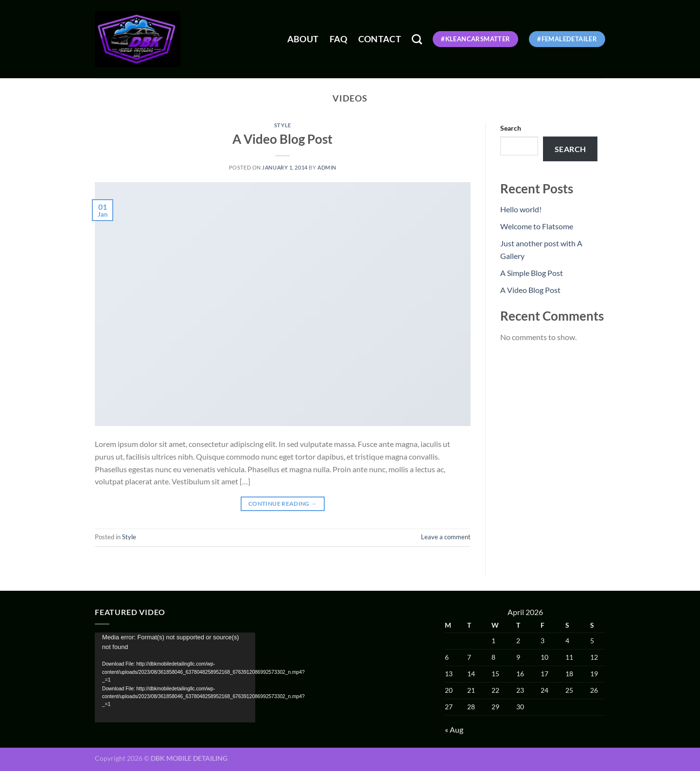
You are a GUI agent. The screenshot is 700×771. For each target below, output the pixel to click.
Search (510, 128)
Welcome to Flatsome (536, 226)
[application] (175, 678)
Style (282, 125)
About (303, 39)
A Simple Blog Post (531, 272)
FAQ (339, 39)
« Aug (454, 729)
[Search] (417, 39)
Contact (379, 39)
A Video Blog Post (282, 139)
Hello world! (521, 209)
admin (326, 167)
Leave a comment (446, 537)
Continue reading (282, 503)
